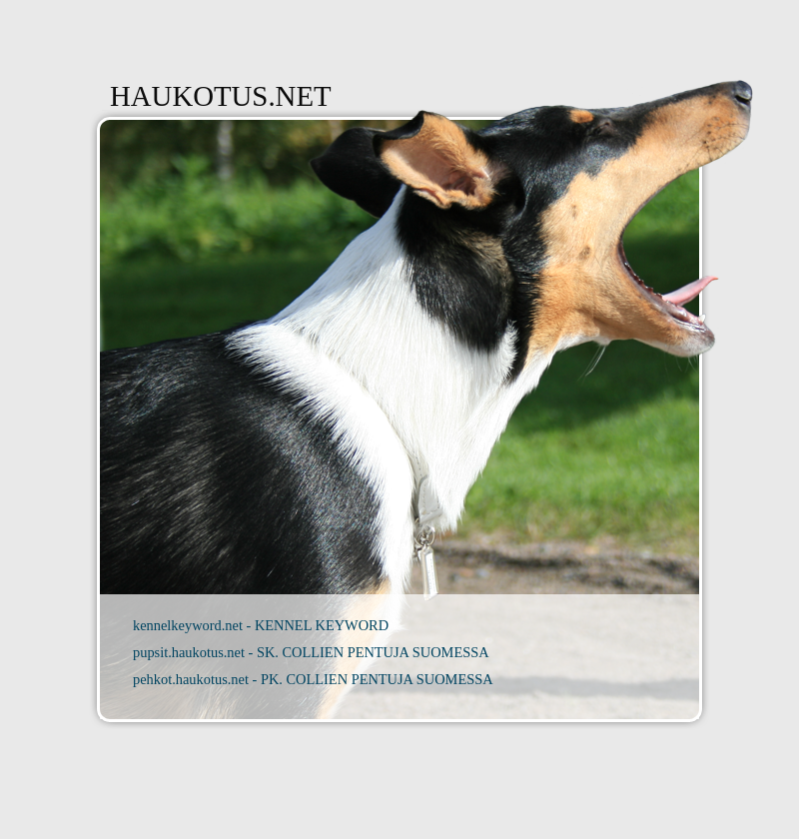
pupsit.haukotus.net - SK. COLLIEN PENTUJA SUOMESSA (311, 652)
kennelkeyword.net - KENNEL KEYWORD (261, 625)
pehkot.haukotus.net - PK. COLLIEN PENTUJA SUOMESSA (313, 679)
